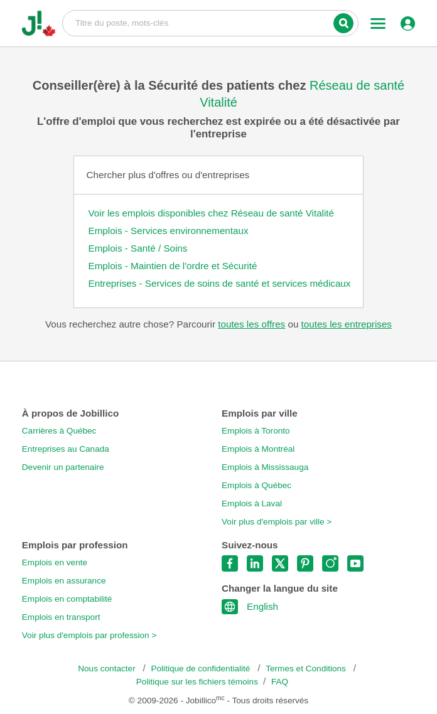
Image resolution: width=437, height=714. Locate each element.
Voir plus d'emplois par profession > (89, 635)
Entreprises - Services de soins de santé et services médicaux (220, 283)
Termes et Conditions (307, 668)
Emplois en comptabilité (67, 599)
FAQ (279, 681)
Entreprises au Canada (65, 449)
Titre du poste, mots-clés (210, 22)
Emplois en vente (54, 562)
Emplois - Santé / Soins (138, 248)
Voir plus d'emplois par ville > (277, 521)
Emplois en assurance (64, 580)
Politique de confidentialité (201, 668)
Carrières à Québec (59, 430)
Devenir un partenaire (63, 467)
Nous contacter (108, 668)
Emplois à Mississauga (265, 467)
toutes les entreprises (346, 324)
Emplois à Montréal (258, 449)
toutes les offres (251, 324)
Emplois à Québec (256, 485)
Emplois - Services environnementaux (169, 230)
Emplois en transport (61, 617)
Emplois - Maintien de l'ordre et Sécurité (173, 265)
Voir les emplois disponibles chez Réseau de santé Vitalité (211, 213)
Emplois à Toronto (256, 430)
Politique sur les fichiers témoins (197, 681)
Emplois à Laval (252, 503)
